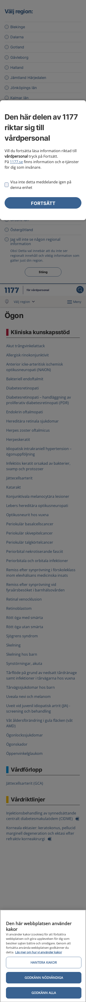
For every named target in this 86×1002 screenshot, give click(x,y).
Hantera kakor (44, 964)
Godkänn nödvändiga (44, 979)
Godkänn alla (43, 994)
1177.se (16, 161)
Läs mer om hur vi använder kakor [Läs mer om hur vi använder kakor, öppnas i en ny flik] (38, 954)
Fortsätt (43, 203)
